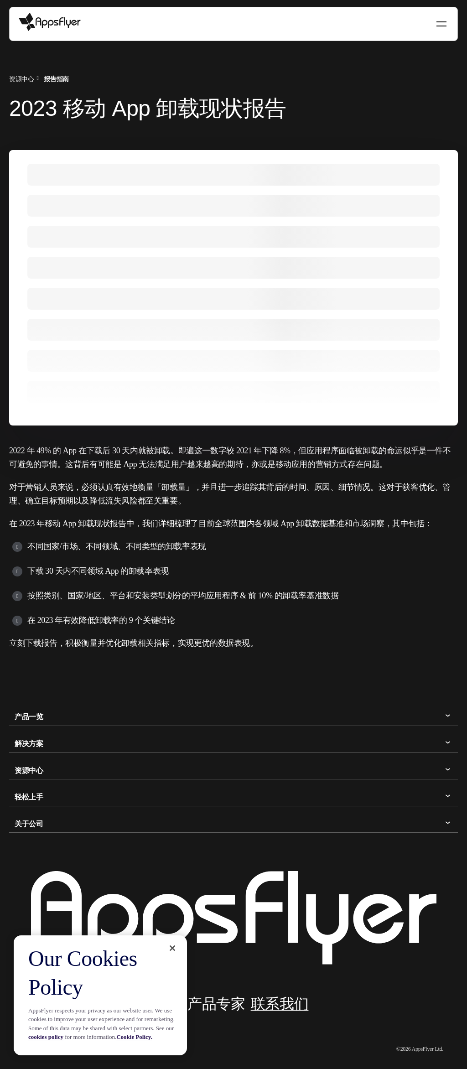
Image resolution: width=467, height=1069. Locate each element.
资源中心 (21, 79)
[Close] (172, 948)
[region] (100, 995)
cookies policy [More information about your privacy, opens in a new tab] (45, 1036)
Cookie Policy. (134, 1036)
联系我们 (280, 1004)
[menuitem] (25, 78)
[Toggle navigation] (442, 23)
